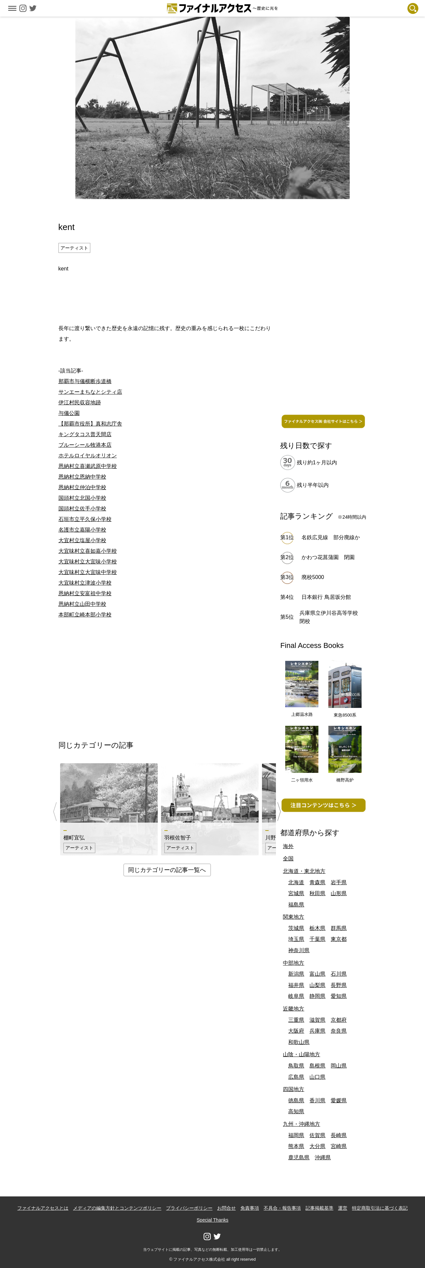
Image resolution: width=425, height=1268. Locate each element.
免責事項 (249, 1208)
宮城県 (296, 893)
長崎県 (339, 1135)
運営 (342, 1208)
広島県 (296, 1077)
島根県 (317, 1065)
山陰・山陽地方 (301, 1054)
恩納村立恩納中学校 (82, 477)
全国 (288, 858)
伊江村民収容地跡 (79, 402)
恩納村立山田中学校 (82, 604)
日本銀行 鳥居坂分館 (326, 597)
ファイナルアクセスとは (42, 1208)
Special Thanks (212, 1220)
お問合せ (226, 1208)
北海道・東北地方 (304, 871)
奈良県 (339, 1031)
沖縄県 (323, 1157)
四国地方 (293, 1089)
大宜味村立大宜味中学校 (87, 572)
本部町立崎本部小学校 (85, 614)
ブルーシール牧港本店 (85, 445)
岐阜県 (296, 996)
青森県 (317, 882)
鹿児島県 (298, 1157)
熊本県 (296, 1146)
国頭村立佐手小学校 (82, 508)
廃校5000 (312, 577)
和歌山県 (298, 1042)
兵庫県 (317, 1031)
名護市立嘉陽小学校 (82, 530)
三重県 (296, 1020)
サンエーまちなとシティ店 (90, 392)
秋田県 (317, 893)
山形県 (339, 893)
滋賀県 (317, 1020)
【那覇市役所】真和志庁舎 (90, 424)
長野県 (339, 985)
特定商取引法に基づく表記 (380, 1208)
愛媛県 (339, 1100)
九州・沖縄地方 (301, 1124)
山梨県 (317, 985)
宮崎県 (339, 1146)
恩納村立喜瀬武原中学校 (87, 466)
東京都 (339, 939)
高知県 (296, 1111)
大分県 (317, 1146)
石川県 (339, 974)
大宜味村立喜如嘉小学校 (87, 551)
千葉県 (317, 939)
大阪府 (296, 1031)
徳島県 (296, 1100)
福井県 (296, 985)
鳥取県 (296, 1065)
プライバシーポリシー (189, 1208)
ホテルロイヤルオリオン (87, 455)
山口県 (317, 1077)
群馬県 (339, 928)
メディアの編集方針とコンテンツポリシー (117, 1208)
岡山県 (339, 1065)
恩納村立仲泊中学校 (82, 487)
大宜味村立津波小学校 (85, 583)
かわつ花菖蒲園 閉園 (328, 557)
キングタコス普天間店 (85, 434)
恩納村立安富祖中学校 (85, 593)
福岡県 (296, 1135)
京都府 (339, 1020)
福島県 (296, 904)
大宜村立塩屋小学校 (82, 540)
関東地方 (293, 917)
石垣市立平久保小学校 (85, 519)
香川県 (317, 1100)
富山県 (317, 974)
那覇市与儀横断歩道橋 (85, 381)
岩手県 (339, 882)
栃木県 (317, 928)
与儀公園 (69, 413)
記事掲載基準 (319, 1208)
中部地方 (293, 963)
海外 (288, 846)
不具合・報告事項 (282, 1208)
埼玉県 (296, 939)
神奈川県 (298, 950)
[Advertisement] (167, 297)
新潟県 (296, 974)
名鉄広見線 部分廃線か (330, 537)
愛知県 (339, 996)
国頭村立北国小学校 (82, 498)
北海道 (296, 882)
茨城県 (296, 928)
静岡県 (317, 996)
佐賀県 (317, 1135)
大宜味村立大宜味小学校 (87, 561)
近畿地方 (293, 1008)
